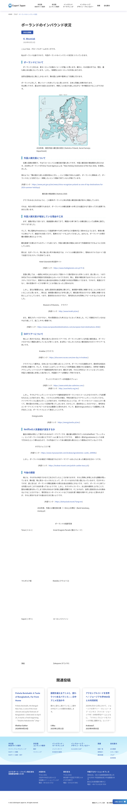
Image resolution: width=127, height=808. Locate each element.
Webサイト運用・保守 (15, 755)
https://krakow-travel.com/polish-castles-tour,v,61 (69, 465)
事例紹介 (100, 752)
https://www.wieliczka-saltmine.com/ (69, 385)
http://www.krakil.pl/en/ (68, 311)
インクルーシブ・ (80, 745)
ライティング (37, 752)
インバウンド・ (58, 745)
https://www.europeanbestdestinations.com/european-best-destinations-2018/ (68, 327)
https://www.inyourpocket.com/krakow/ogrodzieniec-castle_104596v (68, 453)
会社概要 (113, 749)
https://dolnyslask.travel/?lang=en (68, 501)
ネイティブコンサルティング (17, 749)
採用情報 (113, 758)
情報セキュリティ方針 (98, 803)
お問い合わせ (120, 802)
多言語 (14, 745)
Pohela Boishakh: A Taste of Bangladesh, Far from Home (27, 697)
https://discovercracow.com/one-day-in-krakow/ (68, 357)
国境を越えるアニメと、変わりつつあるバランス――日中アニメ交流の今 (63, 697)
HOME (10, 14)
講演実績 (100, 755)
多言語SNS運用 (57, 752)
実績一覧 (100, 749)
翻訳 (34, 749)
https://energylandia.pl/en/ (68, 422)
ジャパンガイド (57, 749)
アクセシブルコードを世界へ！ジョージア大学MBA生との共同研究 (98, 697)
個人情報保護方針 (112, 803)
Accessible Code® (76, 749)
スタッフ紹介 (114, 752)
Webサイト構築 (13, 752)
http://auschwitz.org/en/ (68, 388)
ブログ (16, 14)
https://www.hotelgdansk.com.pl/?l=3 (69, 268)
